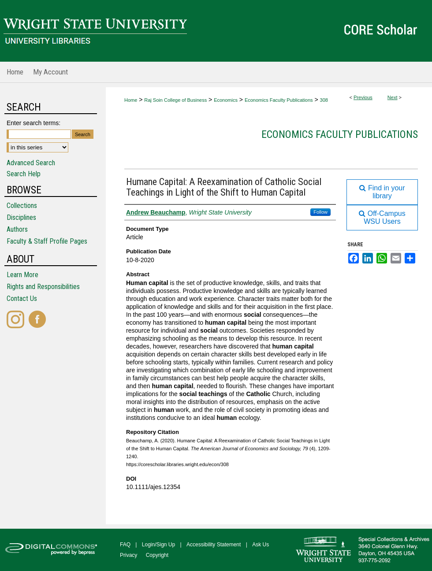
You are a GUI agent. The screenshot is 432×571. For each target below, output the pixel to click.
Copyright (157, 555)
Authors (17, 229)
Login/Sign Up (158, 544)
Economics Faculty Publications (279, 100)
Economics (226, 100)
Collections (22, 205)
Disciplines (21, 217)
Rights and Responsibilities (43, 286)
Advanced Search (31, 163)
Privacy (128, 555)
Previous (363, 97)
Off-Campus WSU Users (382, 217)
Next (392, 97)
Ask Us (260, 544)
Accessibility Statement (213, 544)
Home (130, 100)
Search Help (24, 174)
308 (324, 100)
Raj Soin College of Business (175, 100)
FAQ (125, 544)
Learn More (22, 275)
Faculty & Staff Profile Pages (47, 241)
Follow (320, 212)
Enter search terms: (33, 122)
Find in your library (382, 192)
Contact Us (22, 298)
